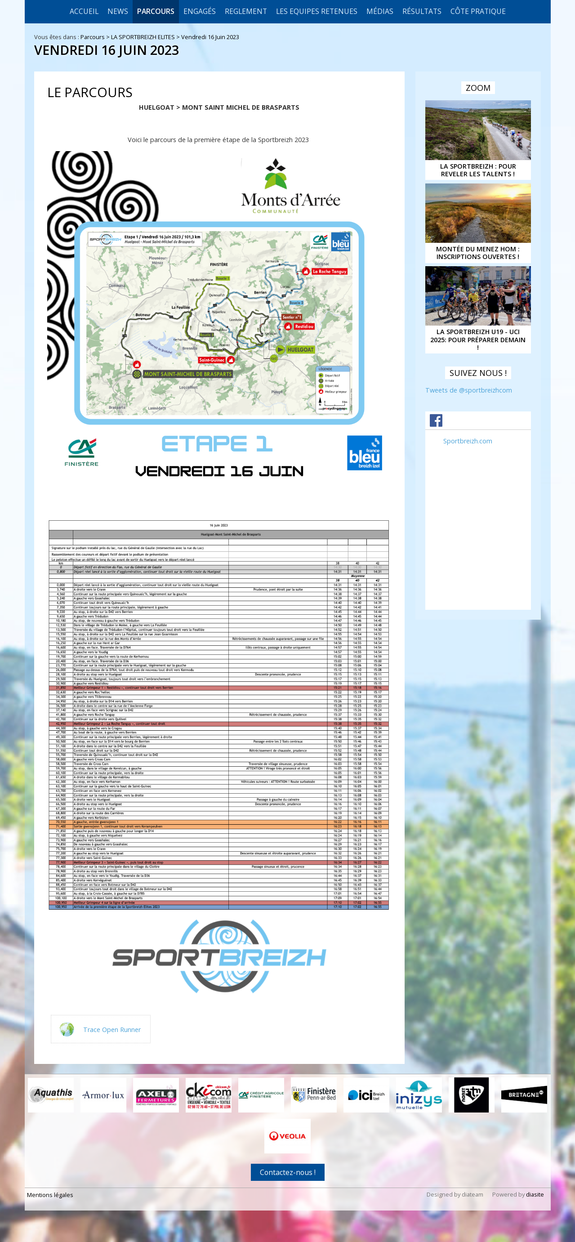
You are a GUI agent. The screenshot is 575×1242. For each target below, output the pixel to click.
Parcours (155, 11)
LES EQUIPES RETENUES (316, 11)
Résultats (421, 11)
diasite (535, 1194)
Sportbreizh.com (467, 441)
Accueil (84, 11)
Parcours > (95, 37)
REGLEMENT (246, 11)
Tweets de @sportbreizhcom (468, 390)
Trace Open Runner (112, 1029)
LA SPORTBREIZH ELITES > (146, 37)
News (117, 11)
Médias (379, 11)
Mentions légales (50, 1195)
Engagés (199, 11)
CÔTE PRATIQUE (478, 11)
